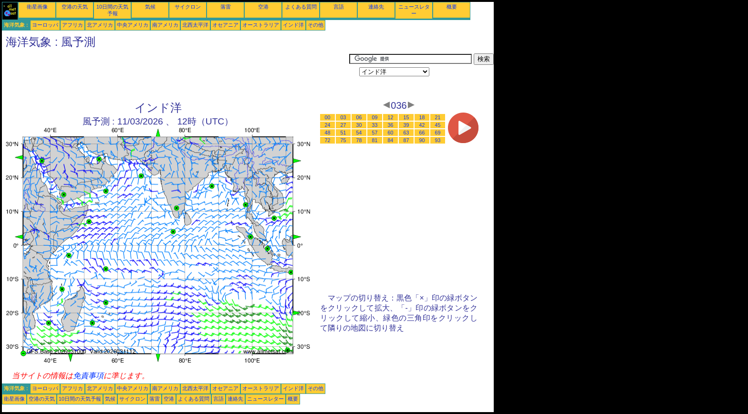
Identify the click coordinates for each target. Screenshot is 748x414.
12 (391, 117)
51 (343, 132)
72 (328, 140)
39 (406, 125)
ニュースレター (265, 399)
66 (422, 132)
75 (343, 140)
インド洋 (293, 25)
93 (438, 140)
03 (343, 117)
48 (328, 132)
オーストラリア (260, 25)
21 (438, 117)
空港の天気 (75, 7)
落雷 (225, 7)
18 (422, 117)
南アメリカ (165, 25)
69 (438, 132)
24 (328, 125)
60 (391, 132)
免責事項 (88, 376)
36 (391, 125)
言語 (338, 7)
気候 (150, 7)
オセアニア (225, 25)
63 (406, 132)
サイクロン (188, 7)
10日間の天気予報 (80, 399)
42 (422, 125)
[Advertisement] (175, 74)
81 (375, 140)
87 (406, 140)
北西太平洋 (195, 25)
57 (375, 132)
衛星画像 (37, 7)
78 (359, 140)
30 (359, 125)
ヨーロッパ (45, 25)
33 (375, 125)
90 (422, 140)
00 (328, 117)
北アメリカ (100, 25)
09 (375, 117)
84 (391, 140)
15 (406, 117)
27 (343, 125)
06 (359, 117)
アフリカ (72, 25)
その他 (315, 25)
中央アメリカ (132, 25)
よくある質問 (301, 7)
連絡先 (376, 7)
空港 (263, 7)
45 (438, 125)
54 (359, 132)
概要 (452, 7)
